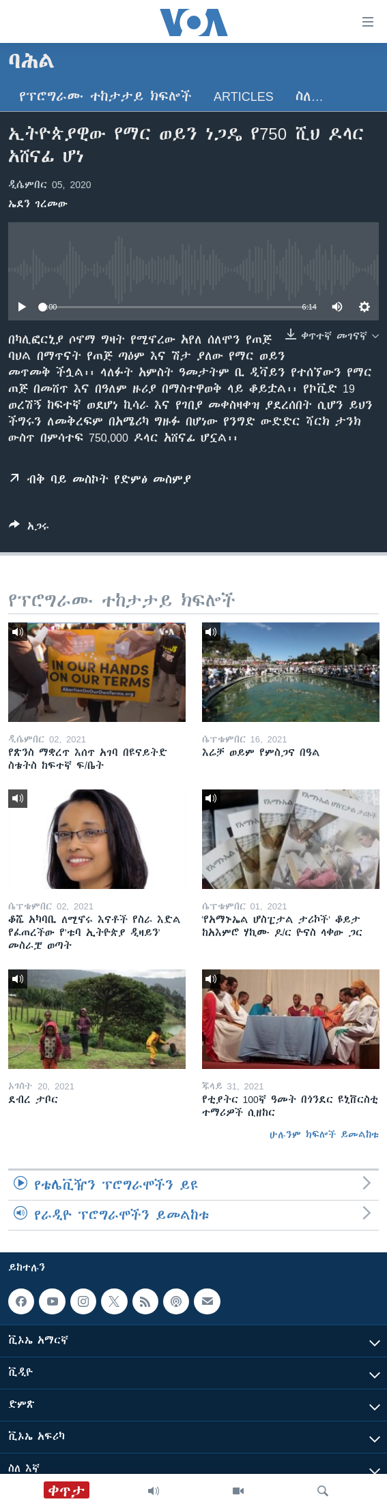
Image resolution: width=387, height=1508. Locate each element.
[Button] (29, 528)
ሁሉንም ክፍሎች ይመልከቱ (324, 1134)
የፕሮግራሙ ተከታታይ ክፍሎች (105, 96)
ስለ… (310, 96)
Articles (244, 96)
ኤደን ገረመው (38, 204)
